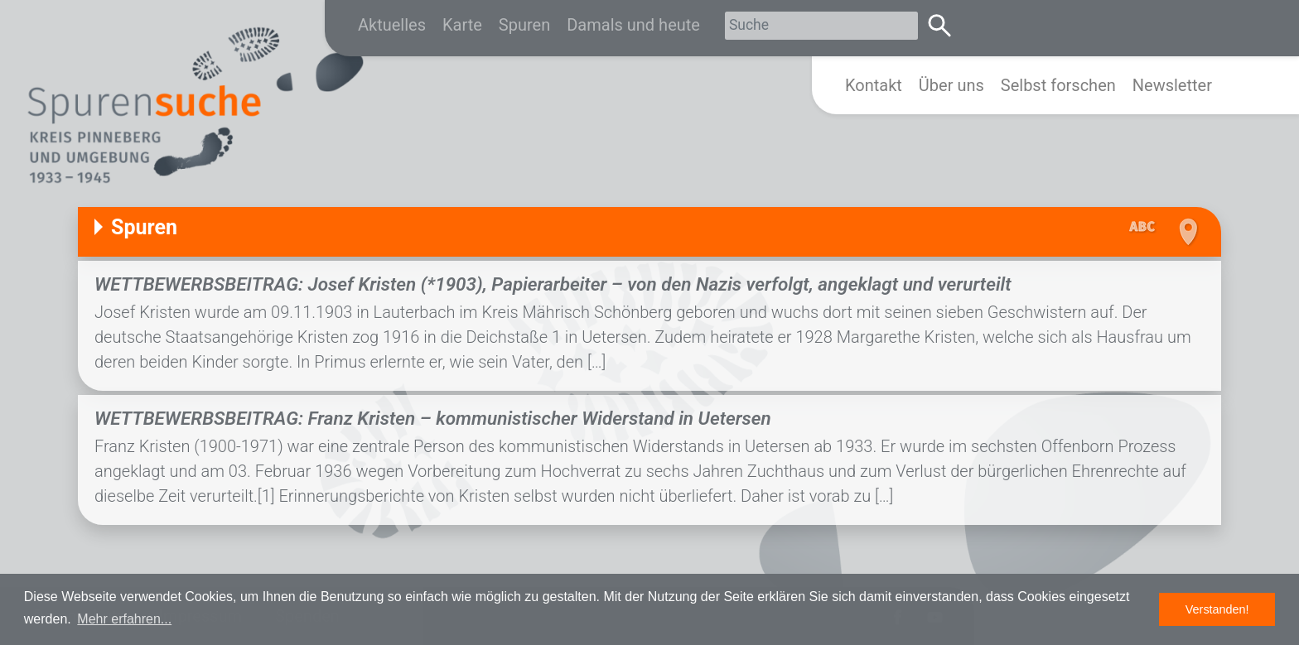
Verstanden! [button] (1217, 609)
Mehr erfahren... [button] (124, 619)
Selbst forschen (1058, 85)
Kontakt (873, 85)
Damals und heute (633, 25)
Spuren (524, 25)
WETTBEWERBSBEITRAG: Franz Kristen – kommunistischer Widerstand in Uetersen (432, 418)
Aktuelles (392, 25)
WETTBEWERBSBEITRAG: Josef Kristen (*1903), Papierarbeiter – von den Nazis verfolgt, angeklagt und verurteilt (553, 284)
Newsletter (1172, 85)
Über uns (951, 85)
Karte (462, 25)
